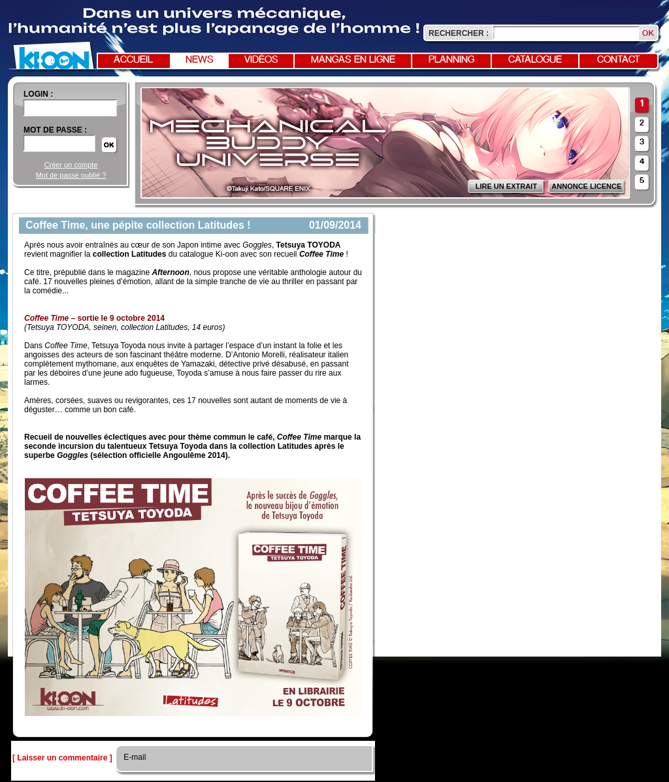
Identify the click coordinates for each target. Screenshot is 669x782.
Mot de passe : (55, 130)
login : (38, 94)
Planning (451, 60)
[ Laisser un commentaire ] (62, 757)
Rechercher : (459, 33)
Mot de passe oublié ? (71, 175)
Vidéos (261, 60)
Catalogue (535, 60)
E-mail (134, 757)
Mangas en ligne (353, 60)
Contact (618, 60)
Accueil (133, 60)
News (200, 60)
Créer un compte (71, 165)
